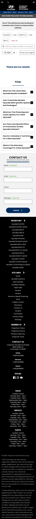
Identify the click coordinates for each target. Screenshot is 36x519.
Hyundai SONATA (18, 253)
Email (10, 176)
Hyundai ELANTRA (18, 224)
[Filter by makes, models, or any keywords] (18, 46)
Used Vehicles (18, 282)
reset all (14, 41)
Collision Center (18, 302)
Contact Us (18, 308)
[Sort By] (27, 53)
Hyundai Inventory (18, 279)
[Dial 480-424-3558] (8, 2)
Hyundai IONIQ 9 (18, 233)
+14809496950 (18, 369)
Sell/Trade (18, 288)
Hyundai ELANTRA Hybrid (18, 227)
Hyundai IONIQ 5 (18, 230)
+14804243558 (18, 355)
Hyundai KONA (18, 235)
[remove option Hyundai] (7, 34)
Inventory (16, 221)
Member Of (16, 325)
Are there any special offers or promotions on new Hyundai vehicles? (18, 126)
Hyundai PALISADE (18, 238)
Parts (18, 299)
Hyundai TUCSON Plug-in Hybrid (18, 265)
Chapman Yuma (18, 337)
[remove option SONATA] (23, 34)
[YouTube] (21, 377)
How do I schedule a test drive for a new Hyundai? (18, 137)
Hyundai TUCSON (18, 259)
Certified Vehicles (18, 285)
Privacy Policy (18, 317)
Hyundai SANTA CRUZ (18, 244)
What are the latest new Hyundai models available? (18, 92)
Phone (6, 187)
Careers (18, 311)
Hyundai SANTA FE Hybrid (18, 250)
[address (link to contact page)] (2, 2)
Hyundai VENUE (18, 267)
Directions (18, 305)
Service (18, 293)
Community (18, 314)
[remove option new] (5, 40)
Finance (18, 290)
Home (18, 276)
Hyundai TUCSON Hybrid (18, 262)
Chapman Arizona (18, 331)
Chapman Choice (18, 328)
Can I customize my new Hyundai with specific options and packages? (18, 103)
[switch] (33, 2)
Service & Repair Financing (18, 296)
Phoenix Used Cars (18, 334)
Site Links (16, 273)
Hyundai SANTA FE (18, 247)
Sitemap (18, 319)
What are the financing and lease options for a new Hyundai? (18, 114)
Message (11, 198)
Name (10, 165)
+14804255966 (18, 362)
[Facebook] (14, 377)
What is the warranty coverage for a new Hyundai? (18, 146)
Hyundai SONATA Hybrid (18, 256)
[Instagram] (17, 377)
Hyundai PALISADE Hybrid (18, 241)
